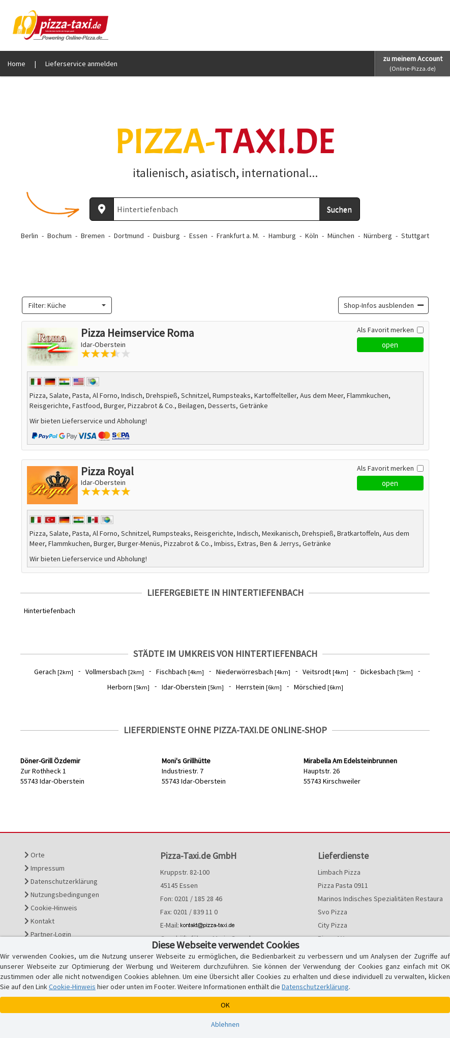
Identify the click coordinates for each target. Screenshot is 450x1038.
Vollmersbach (114, 671)
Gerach (53, 671)
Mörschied (318, 686)
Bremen (93, 235)
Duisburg (166, 235)
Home (16, 63)
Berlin (29, 235)
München (340, 235)
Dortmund (129, 235)
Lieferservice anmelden (81, 63)
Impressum (44, 868)
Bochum (59, 235)
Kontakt (39, 921)
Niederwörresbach (253, 671)
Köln (311, 235)
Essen (198, 235)
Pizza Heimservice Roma (137, 333)
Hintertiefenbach (49, 610)
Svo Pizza (332, 911)
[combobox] (67, 305)
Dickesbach (387, 671)
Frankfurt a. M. (238, 235)
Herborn (128, 686)
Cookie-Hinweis (50, 907)
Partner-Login (47, 934)
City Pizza (332, 925)
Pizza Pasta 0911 (343, 885)
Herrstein (259, 686)
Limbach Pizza (339, 872)
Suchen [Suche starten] (339, 209)
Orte (34, 854)
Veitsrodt (325, 671)
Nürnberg (378, 235)
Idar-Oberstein (193, 686)
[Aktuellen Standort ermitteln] (101, 209)
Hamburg (282, 235)
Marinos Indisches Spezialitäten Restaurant (375, 898)
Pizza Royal (107, 471)
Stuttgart (415, 235)
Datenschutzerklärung (61, 881)
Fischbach (180, 671)
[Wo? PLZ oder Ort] (216, 209)
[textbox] (64, 305)
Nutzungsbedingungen (61, 894)
